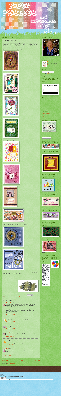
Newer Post (5, 360)
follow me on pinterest (46, 115)
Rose (7, 318)
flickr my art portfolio (46, 116)
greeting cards (20, 296)
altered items (8, 296)
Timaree (7, 348)
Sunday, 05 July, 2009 (10, 344)
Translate (49, 73)
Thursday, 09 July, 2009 (10, 352)
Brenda (7, 325)
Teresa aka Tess (9, 302)
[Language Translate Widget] (48, 72)
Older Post (37, 360)
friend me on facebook (46, 113)
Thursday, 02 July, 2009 (10, 336)
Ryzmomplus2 (8, 332)
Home (5, 29)
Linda (7, 340)
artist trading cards (14, 296)
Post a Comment (8, 355)
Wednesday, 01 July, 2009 (10, 314)
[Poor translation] (4, 378)
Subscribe (50, 93)
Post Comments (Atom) (11, 363)
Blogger (35, 369)
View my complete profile (51, 64)
